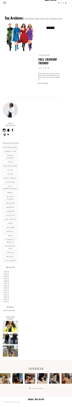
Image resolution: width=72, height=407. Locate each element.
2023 (6, 274)
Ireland (10, 227)
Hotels (10, 231)
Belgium (10, 203)
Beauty (10, 256)
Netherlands (10, 147)
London (10, 211)
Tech (10, 162)
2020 (6, 281)
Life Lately (10, 219)
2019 (6, 283)
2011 (6, 302)
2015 (6, 292)
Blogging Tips (10, 247)
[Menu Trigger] (4, 2)
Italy (10, 223)
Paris (10, 192)
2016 (6, 290)
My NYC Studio (10, 198)
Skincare (10, 182)
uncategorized (44, 55)
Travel (10, 252)
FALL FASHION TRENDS (47, 61)
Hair (10, 235)
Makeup (10, 207)
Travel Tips (10, 151)
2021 (6, 279)
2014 (6, 295)
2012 (6, 299)
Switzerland (10, 166)
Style (10, 170)
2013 (6, 297)
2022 (6, 276)
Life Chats (10, 260)
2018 (6, 286)
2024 (6, 272)
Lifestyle (10, 215)
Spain (10, 174)
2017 (6, 288)
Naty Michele (36, 399)
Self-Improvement (10, 187)
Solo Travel (10, 178)
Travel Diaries (10, 157)
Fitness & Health (10, 241)
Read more (43, 83)
